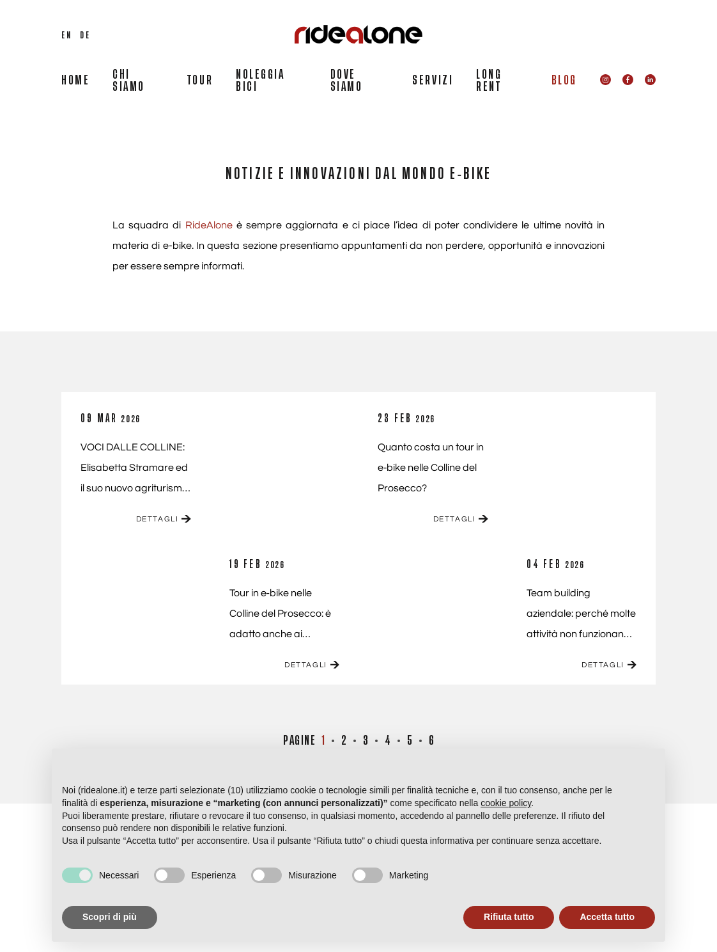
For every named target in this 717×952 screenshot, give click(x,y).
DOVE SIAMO (346, 80)
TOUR (200, 80)
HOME (75, 80)
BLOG (564, 80)
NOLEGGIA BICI (260, 80)
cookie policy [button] (506, 803)
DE (85, 35)
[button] (648, 769)
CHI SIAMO (128, 80)
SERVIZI (432, 80)
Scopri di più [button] (109, 917)
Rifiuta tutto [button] (509, 917)
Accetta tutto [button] (607, 917)
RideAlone (209, 225)
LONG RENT (489, 80)
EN (66, 35)
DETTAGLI (163, 519)
